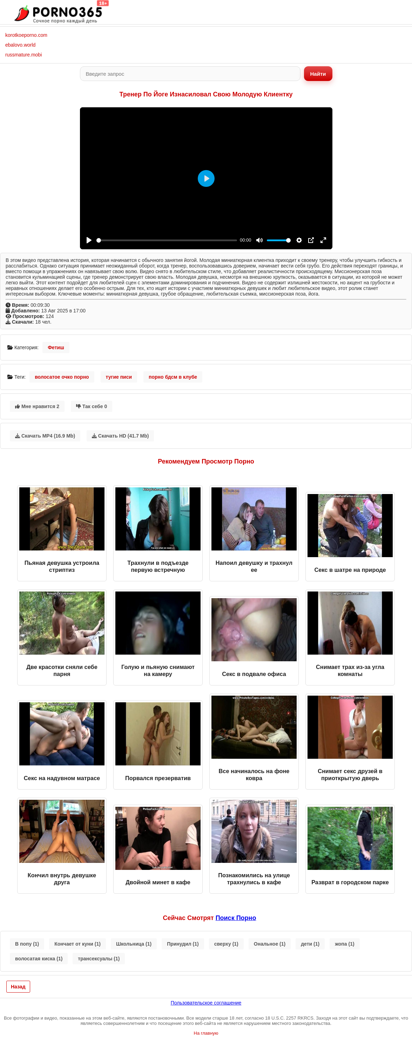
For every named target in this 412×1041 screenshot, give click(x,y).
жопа (344, 944)
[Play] (89, 240)
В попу (27, 944)
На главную (206, 1033)
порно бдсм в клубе (173, 377)
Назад (18, 986)
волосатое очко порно (62, 377)
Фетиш (56, 347)
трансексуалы (99, 958)
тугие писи (119, 377)
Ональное (269, 944)
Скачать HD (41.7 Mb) (120, 436)
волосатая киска (38, 958)
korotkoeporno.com (26, 35)
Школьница (133, 944)
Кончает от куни (77, 944)
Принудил (183, 944)
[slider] (166, 240)
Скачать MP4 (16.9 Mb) (45, 436)
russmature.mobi (23, 55)
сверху (226, 944)
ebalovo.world (20, 45)
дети (310, 944)
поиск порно (236, 917)
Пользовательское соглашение (206, 1003)
